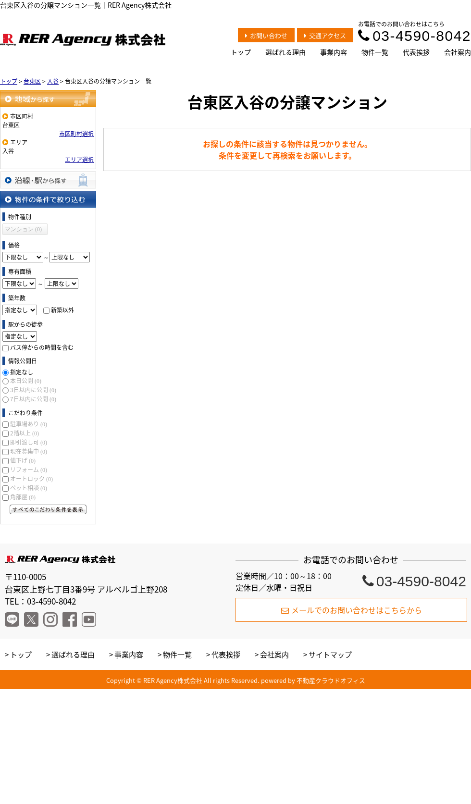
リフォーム (28, 469)
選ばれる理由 (285, 52)
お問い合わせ (266, 35)
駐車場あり (28, 424)
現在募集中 (28, 451)
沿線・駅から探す (48, 180)
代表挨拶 (416, 52)
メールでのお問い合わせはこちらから (351, 610)
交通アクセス (325, 35)
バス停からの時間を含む (42, 347)
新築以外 (62, 310)
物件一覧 (374, 52)
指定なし (21, 372)
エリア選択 (79, 159)
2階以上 (24, 433)
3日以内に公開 (33, 389)
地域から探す (48, 98)
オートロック (31, 478)
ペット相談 (28, 487)
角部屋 (23, 497)
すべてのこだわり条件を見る (48, 509)
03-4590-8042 (414, 35)
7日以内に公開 (33, 399)
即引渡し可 (28, 442)
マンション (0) (23, 229)
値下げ (23, 460)
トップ (241, 52)
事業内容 (333, 52)
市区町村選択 (76, 133)
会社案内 (457, 52)
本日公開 (25, 380)
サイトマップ (330, 654)
